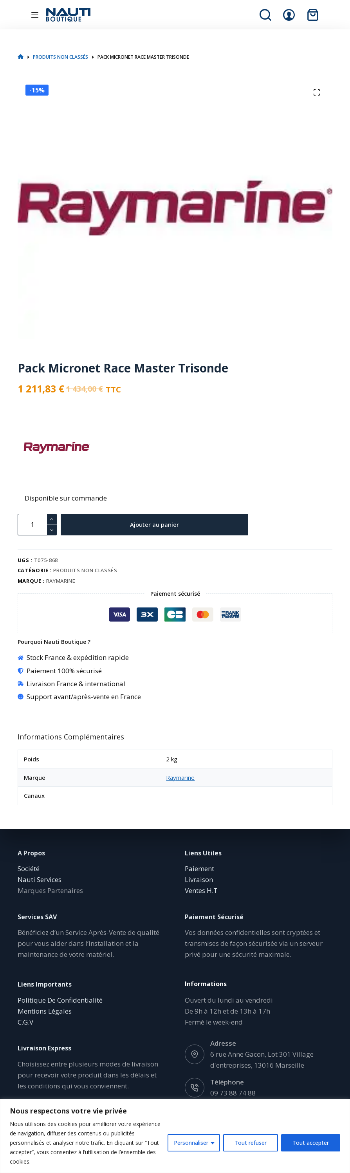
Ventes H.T (201, 890)
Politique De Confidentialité (60, 1000)
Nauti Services (39, 879)
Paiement (199, 868)
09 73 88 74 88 (233, 1092)
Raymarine (61, 580)
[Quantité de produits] (37, 524)
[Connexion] (289, 15)
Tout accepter (310, 1142)
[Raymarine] (31, 447)
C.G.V (25, 1022)
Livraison (199, 879)
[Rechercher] (265, 15)
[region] (175, 1136)
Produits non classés (85, 570)
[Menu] (34, 14)
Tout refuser (251, 1142)
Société (29, 868)
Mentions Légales (45, 1011)
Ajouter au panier (155, 524)
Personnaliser (191, 1142)
